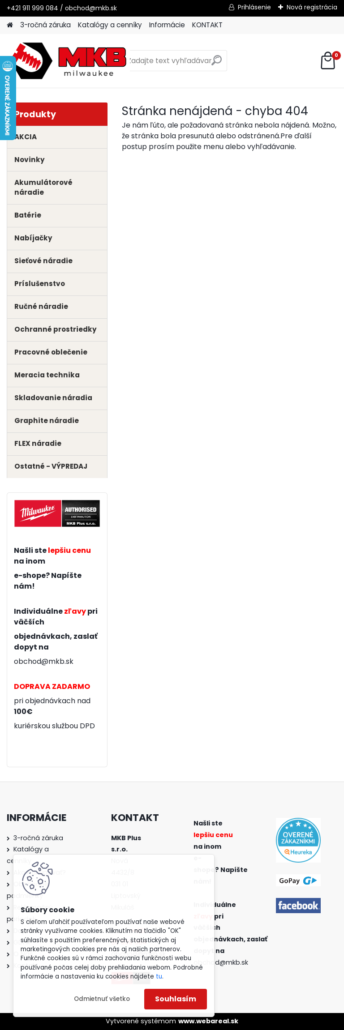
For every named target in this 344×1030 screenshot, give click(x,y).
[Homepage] (10, 25)
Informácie (167, 25)
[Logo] (68, 60)
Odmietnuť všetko (102, 999)
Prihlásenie (254, 7)
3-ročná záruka (45, 25)
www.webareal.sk (208, 1021)
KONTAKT (207, 25)
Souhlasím (175, 999)
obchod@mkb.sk (43, 661)
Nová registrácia (312, 7)
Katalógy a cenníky (110, 25)
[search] (216, 64)
